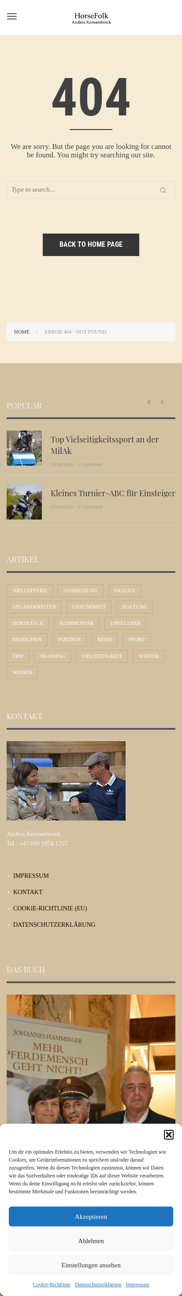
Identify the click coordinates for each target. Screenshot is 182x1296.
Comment (90, 464)
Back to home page (91, 244)
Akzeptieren (91, 1216)
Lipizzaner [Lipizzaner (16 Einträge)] (125, 623)
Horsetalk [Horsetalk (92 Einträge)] (27, 623)
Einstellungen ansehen (91, 1265)
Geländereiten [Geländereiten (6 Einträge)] (34, 607)
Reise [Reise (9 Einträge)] (104, 639)
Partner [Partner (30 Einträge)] (69, 639)
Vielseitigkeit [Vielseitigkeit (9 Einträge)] (102, 656)
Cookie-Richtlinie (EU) (50, 908)
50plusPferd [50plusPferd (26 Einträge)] (29, 590)
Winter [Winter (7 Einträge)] (148, 656)
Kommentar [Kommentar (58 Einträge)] (76, 623)
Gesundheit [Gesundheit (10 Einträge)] (89, 607)
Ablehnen (91, 1240)
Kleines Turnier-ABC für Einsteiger (113, 493)
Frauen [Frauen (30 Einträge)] (124, 590)
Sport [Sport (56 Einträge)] (136, 639)
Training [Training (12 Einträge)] (52, 656)
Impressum (137, 1284)
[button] (168, 1134)
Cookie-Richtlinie (52, 1284)
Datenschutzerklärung (98, 1284)
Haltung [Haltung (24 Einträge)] (134, 607)
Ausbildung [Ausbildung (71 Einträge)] (80, 590)
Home (22, 332)
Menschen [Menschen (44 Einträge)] (26, 639)
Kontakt (28, 892)
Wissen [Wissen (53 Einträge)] (22, 672)
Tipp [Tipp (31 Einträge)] (17, 656)
